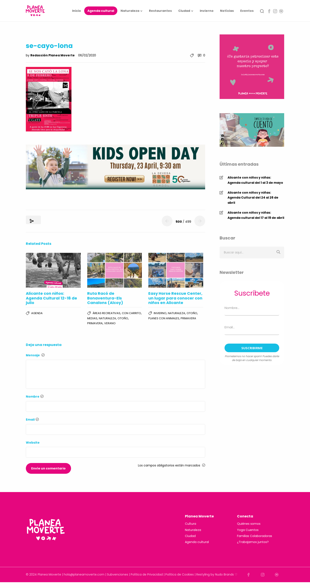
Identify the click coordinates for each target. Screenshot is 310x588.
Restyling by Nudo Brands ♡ (216, 574)
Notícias (227, 11)
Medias (92, 318)
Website (33, 442)
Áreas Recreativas (106, 313)
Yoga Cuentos (248, 530)
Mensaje (35, 355)
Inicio (76, 11)
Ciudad (184, 11)
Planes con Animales (163, 318)
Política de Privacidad (147, 574)
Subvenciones (117, 574)
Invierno (207, 11)
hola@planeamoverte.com (84, 574)
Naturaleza (130, 11)
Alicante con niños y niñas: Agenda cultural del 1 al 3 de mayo (255, 180)
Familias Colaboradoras (254, 536)
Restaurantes (160, 11)
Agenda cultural (100, 11)
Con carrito (131, 313)
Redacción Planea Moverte (52, 55)
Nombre (34, 396)
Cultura (190, 524)
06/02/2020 (87, 55)
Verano (110, 323)
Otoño (123, 318)
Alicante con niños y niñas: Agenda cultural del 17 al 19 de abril (256, 215)
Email (32, 419)
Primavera (95, 323)
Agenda (37, 313)
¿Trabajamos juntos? (253, 542)
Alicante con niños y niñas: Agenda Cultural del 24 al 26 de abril (253, 197)
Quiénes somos (248, 524)
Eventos (247, 11)
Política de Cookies (179, 574)
